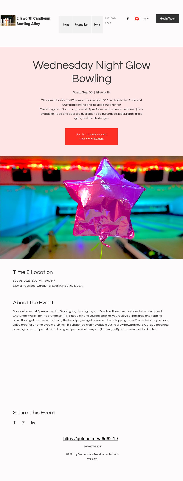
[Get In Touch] (167, 18)
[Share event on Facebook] (14, 422)
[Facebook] (128, 19)
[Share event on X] (24, 422)
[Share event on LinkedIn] (33, 422)
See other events (92, 138)
